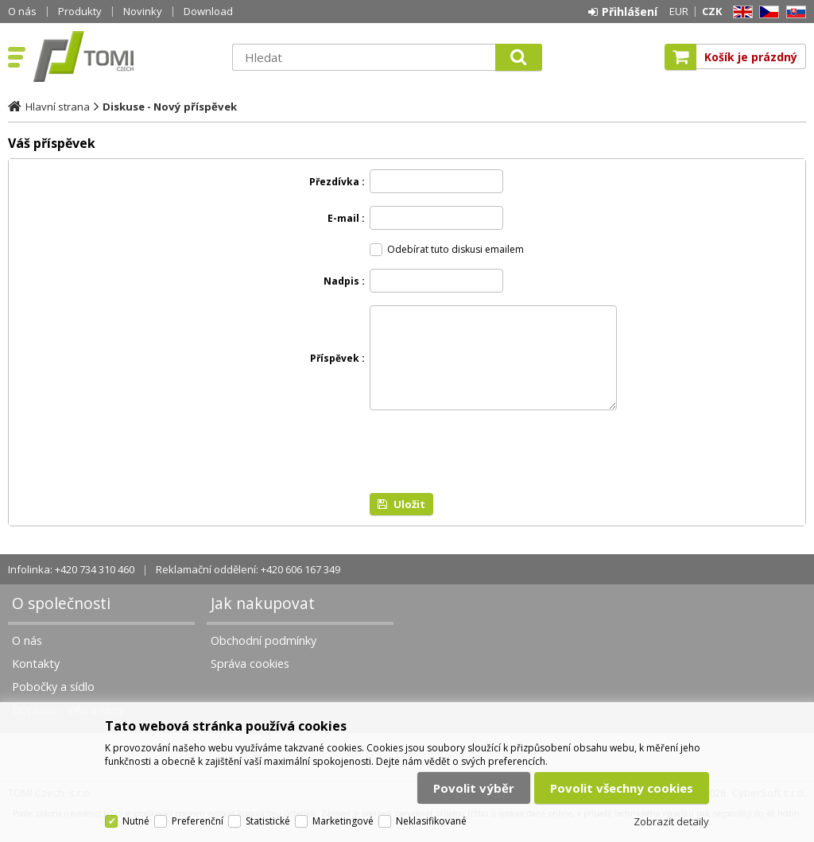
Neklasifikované (431, 821)
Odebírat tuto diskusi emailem (455, 249)
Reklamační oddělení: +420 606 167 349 (248, 588)
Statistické (268, 821)
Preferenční (197, 821)
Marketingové (343, 821)
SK (793, 12)
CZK (712, 11)
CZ (766, 12)
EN (740, 12)
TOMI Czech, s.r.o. (124, 56)
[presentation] (490, 471)
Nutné (135, 821)
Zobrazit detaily (671, 821)
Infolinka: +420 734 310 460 (71, 588)
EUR (678, 11)
